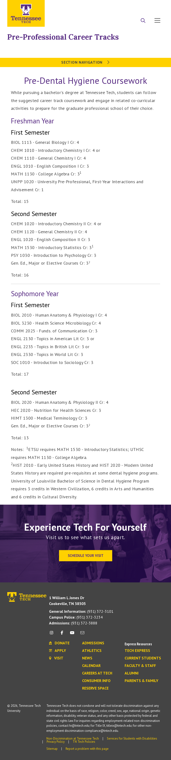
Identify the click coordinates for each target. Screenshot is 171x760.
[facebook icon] (62, 634)
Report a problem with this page (87, 749)
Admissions (93, 643)
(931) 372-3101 (81, 611)
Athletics (92, 650)
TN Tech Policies (84, 742)
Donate (138, 5)
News (87, 658)
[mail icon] (82, 634)
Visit (156, 5)
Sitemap (52, 749)
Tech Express (137, 650)
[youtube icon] (72, 634)
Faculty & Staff (140, 666)
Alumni (131, 673)
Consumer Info (96, 681)
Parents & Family (141, 681)
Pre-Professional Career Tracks (63, 37)
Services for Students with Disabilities (132, 738)
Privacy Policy (56, 742)
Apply (119, 5)
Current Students (143, 658)
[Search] (143, 21)
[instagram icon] (53, 634)
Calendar (91, 666)
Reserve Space (95, 688)
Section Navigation (85, 62)
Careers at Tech (97, 673)
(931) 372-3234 (76, 617)
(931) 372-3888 (73, 623)
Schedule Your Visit (85, 555)
